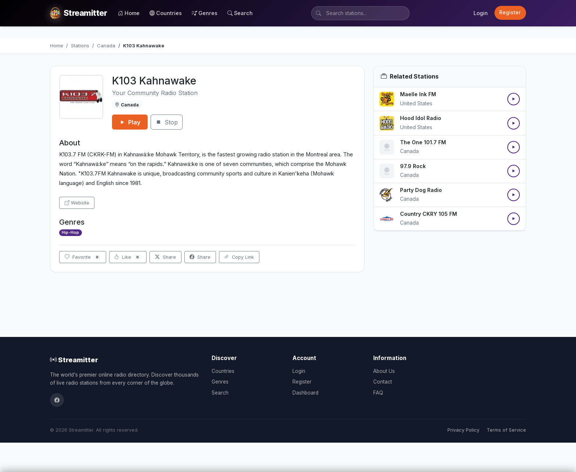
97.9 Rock (413, 166)
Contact (382, 382)
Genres (204, 13)
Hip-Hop (70, 232)
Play (129, 122)
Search (240, 13)
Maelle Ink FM (418, 94)
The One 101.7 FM (423, 142)
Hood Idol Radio (420, 118)
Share (165, 257)
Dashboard (305, 393)
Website (77, 203)
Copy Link (239, 257)
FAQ (378, 393)
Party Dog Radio (421, 190)
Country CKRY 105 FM (428, 214)
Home (129, 13)
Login (481, 13)
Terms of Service (506, 430)
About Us (384, 371)
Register (510, 12)
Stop (166, 122)
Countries (166, 13)
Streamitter (74, 360)
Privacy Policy (463, 430)
